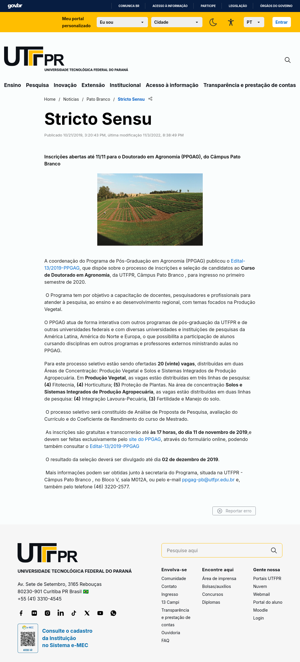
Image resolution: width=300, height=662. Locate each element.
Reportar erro (233, 511)
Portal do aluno (267, 602)
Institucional (125, 85)
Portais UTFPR (267, 578)
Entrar (281, 22)
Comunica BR (129, 6)
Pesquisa (37, 85)
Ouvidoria (170, 632)
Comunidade (173, 578)
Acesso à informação (170, 6)
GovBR (15, 6)
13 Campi (170, 602)
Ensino (12, 85)
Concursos (212, 594)
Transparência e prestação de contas (249, 85)
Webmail (261, 594)
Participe (208, 6)
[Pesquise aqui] (216, 551)
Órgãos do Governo (276, 6)
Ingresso (169, 594)
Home (50, 99)
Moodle (260, 610)
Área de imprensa (219, 578)
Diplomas (211, 602)
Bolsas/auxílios (216, 586)
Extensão (93, 85)
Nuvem (260, 586)
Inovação (65, 85)
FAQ (165, 640)
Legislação (238, 6)
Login (258, 617)
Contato (169, 586)
